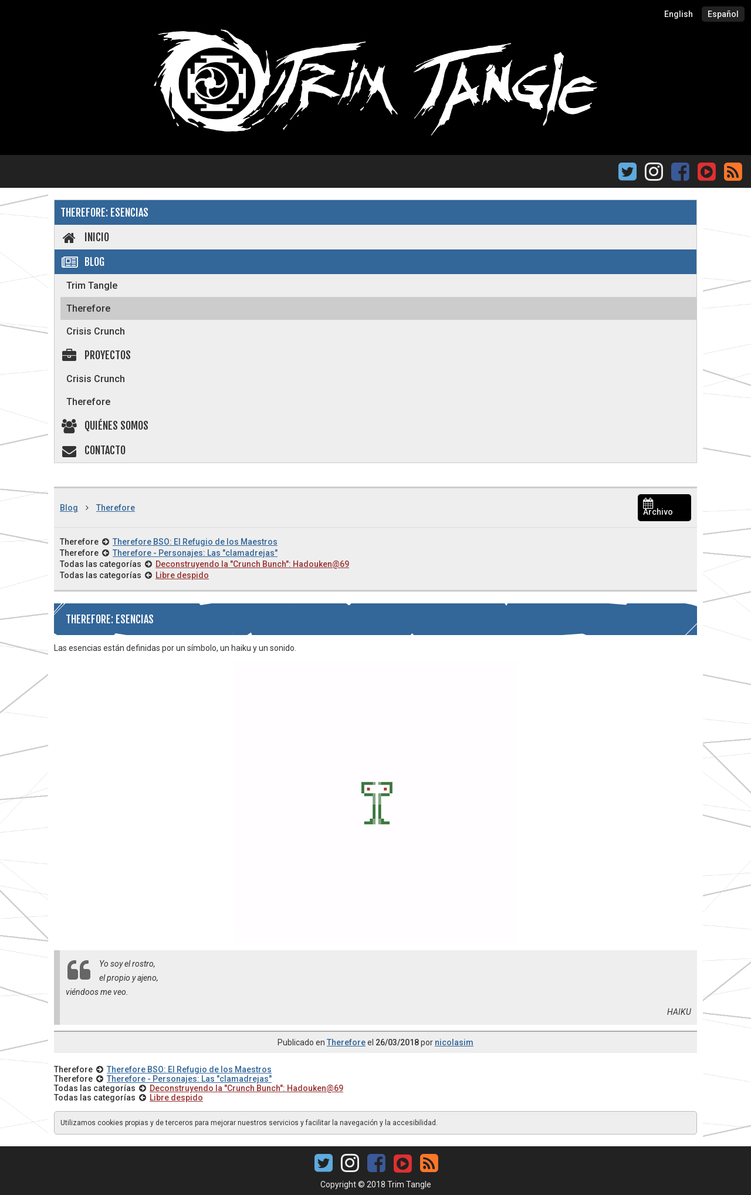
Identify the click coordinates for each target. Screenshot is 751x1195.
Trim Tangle (91, 285)
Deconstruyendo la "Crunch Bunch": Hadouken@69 (252, 564)
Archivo (658, 508)
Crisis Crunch (95, 331)
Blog (82, 261)
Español (723, 14)
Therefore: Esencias (104, 212)
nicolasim (454, 1042)
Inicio (84, 237)
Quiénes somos (104, 425)
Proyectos (95, 355)
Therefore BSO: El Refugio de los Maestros (195, 541)
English (678, 14)
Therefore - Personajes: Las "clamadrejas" (195, 553)
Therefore (88, 308)
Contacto (93, 450)
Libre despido (182, 575)
